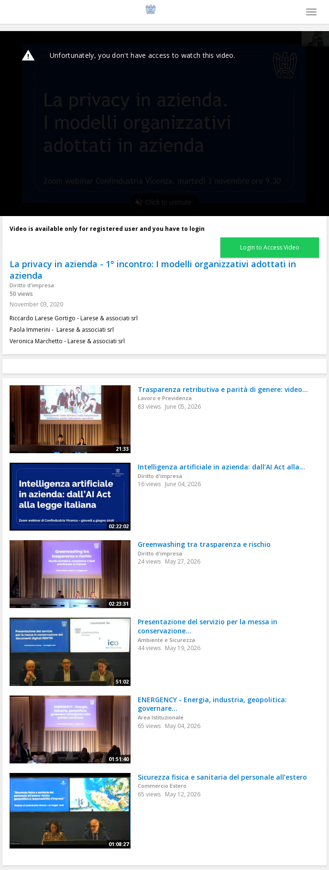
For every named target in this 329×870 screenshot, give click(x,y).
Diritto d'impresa (32, 285)
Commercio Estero (162, 785)
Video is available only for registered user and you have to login (107, 229)
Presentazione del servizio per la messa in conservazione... (207, 626)
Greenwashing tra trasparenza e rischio (204, 544)
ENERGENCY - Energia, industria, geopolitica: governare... (212, 704)
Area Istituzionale (161, 717)
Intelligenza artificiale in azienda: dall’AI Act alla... (221, 466)
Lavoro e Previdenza (165, 398)
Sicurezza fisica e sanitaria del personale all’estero (222, 777)
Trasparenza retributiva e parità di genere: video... (223, 389)
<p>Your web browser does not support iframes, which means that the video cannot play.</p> (164, 123)
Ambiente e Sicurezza (166, 639)
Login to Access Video (269, 247)
